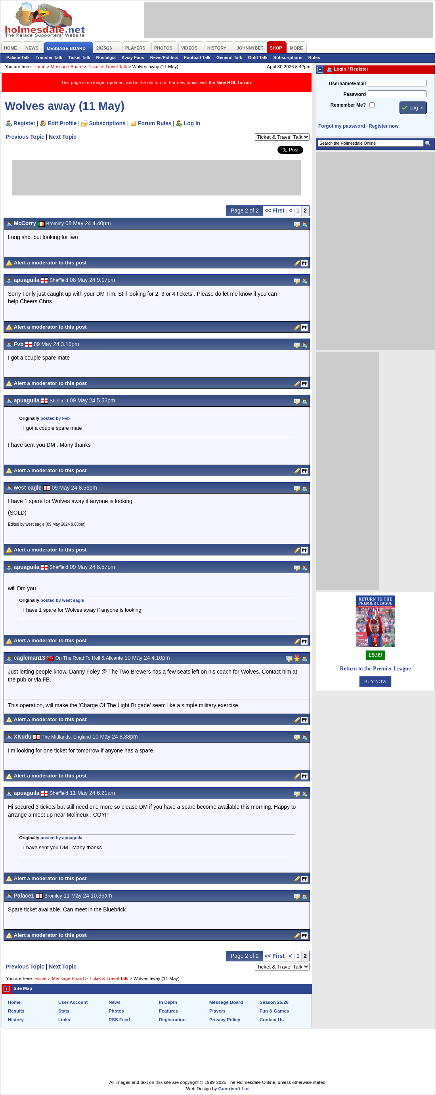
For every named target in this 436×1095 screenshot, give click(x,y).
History (16, 1019)
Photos (116, 1011)
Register (24, 123)
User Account (73, 1002)
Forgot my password (341, 126)
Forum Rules (154, 123)
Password (354, 94)
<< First (275, 210)
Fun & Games (274, 1011)
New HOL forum (233, 82)
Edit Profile (62, 123)
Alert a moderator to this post (50, 263)
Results (16, 1011)
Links (64, 1019)
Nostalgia (106, 57)
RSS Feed (119, 1019)
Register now (383, 126)
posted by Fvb (55, 418)
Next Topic (62, 137)
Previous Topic (25, 137)
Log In (192, 123)
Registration (172, 1019)
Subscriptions (287, 57)
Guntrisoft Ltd (233, 1088)
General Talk (229, 57)
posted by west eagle (62, 600)
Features (168, 1011)
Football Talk (197, 57)
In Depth (168, 1002)
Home (39, 66)
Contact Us (272, 1019)
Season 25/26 (274, 1002)
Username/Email (347, 83)
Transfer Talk (49, 57)
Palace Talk (18, 57)
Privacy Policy (224, 1019)
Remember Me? (348, 105)
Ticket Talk (79, 57)
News (114, 1002)
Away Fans (133, 57)
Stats (63, 1011)
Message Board (67, 66)
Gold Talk (258, 57)
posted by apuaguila (61, 837)
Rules (314, 57)
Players (217, 1011)
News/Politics (164, 57)
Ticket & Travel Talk (107, 66)
